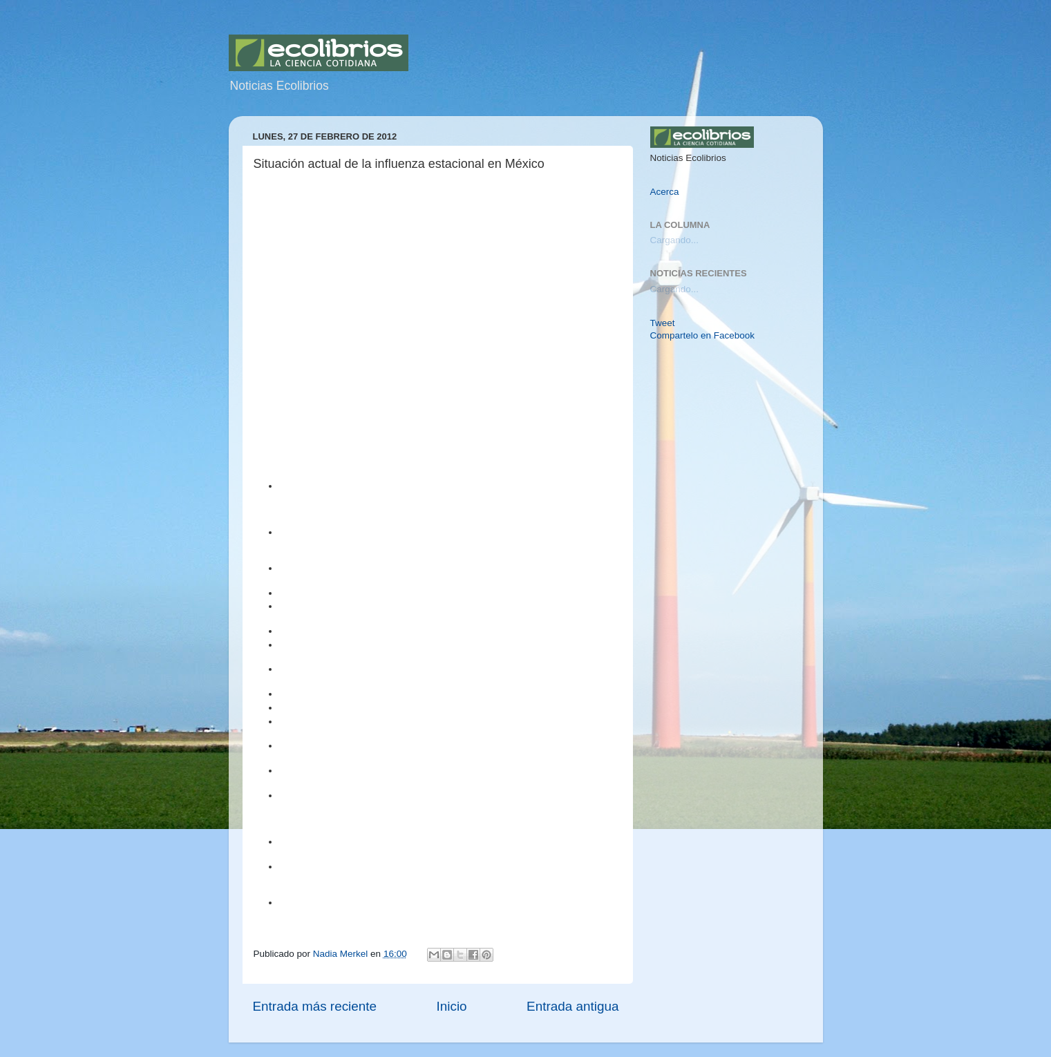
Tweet (662, 323)
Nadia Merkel (341, 954)
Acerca (664, 192)
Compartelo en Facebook (702, 335)
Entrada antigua (572, 1006)
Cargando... (674, 240)
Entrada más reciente (315, 1006)
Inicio (452, 1006)
